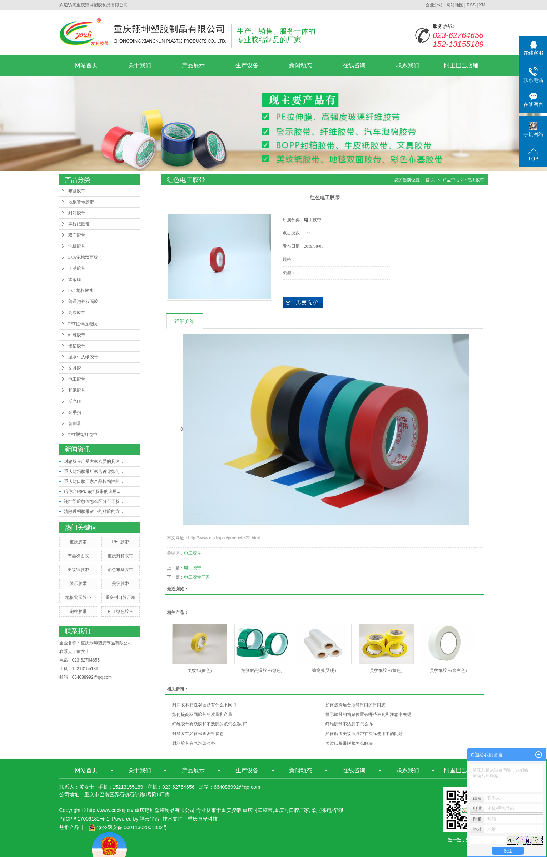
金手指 (74, 412)
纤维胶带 (76, 334)
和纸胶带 (76, 390)
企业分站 (434, 5)
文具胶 (74, 368)
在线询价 (303, 302)
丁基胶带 (76, 268)
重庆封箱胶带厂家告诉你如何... (93, 471)
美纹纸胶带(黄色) (386, 670)
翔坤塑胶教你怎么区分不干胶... (93, 501)
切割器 (74, 423)
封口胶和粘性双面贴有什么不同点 (204, 704)
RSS (471, 5)
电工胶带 (76, 379)
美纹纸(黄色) (200, 670)
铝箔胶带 (76, 345)
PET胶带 (120, 541)
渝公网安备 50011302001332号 (128, 827)
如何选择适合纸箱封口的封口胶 (355, 704)
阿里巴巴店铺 (461, 65)
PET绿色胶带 (120, 611)
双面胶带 (76, 235)
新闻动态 (300, 65)
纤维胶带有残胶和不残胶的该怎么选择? (210, 724)
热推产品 (69, 827)
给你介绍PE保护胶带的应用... (92, 491)
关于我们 (139, 65)
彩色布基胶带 (120, 569)
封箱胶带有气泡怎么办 (193, 743)
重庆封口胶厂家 (120, 597)
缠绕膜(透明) (324, 670)
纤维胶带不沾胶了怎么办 (349, 724)
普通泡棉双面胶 (83, 301)
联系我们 (407, 65)
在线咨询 (354, 65)
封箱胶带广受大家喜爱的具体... (93, 461)
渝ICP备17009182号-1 (84, 819)
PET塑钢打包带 (82, 434)
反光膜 (74, 401)
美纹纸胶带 (79, 224)
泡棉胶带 (76, 246)
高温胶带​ (76, 312)
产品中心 (451, 179)
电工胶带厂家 (197, 577)
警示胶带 (78, 583)
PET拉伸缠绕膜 (82, 323)
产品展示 (193, 65)
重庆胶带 (78, 541)
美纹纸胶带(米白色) (448, 670)
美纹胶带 (120, 583)
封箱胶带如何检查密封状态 (198, 733)
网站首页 (86, 65)
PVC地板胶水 (81, 290)
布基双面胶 (78, 555)
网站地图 (454, 5)
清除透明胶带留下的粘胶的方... (93, 511)
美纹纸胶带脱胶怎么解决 (349, 743)
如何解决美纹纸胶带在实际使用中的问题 (364, 733)
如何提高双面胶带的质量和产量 (202, 714)
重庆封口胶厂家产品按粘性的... (93, 481)
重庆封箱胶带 (120, 555)
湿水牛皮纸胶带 (83, 357)
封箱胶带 (76, 213)
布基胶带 (76, 190)
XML (483, 5)
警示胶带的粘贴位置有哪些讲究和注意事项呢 (368, 714)
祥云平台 (150, 819)
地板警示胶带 (81, 201)
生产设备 (246, 65)
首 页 (430, 179)
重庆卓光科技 (203, 819)
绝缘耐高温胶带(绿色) (262, 670)
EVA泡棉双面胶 (83, 257)
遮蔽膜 (74, 279)
